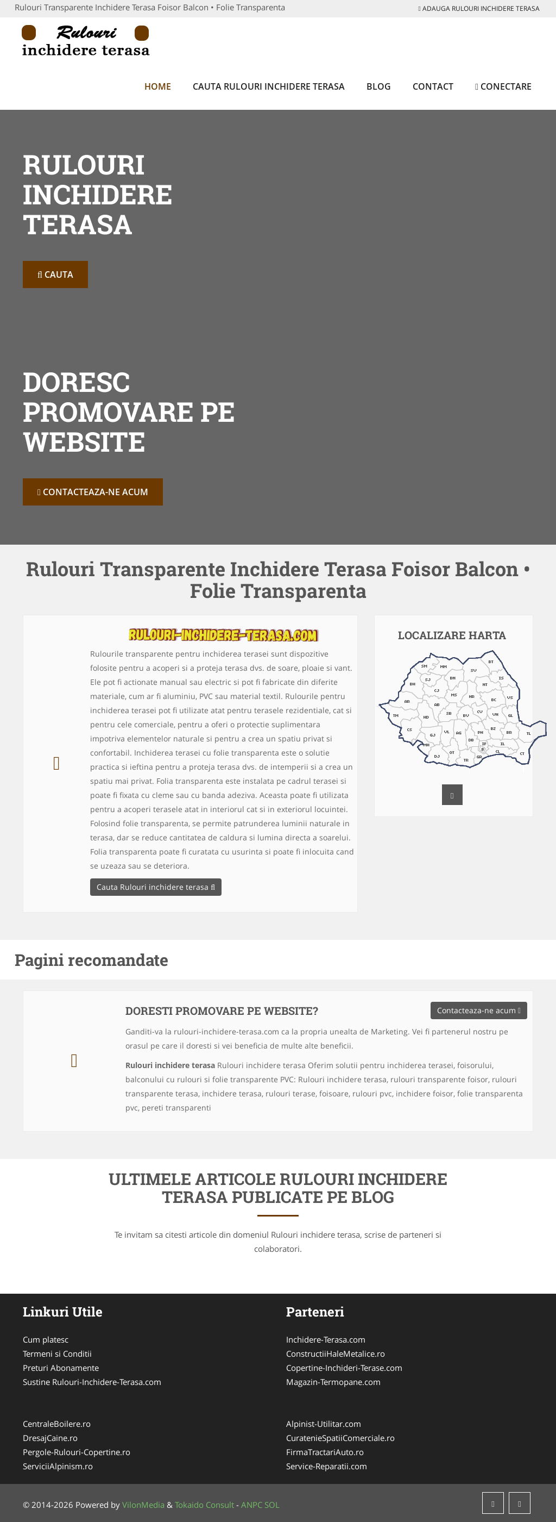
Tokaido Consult (204, 1504)
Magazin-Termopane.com (333, 1381)
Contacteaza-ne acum (92, 492)
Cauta (55, 274)
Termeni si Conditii (57, 1353)
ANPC (251, 1504)
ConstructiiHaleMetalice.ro (335, 1353)
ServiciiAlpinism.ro (58, 1466)
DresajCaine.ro (50, 1437)
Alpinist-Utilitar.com (323, 1423)
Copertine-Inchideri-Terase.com (344, 1367)
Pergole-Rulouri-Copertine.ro (76, 1451)
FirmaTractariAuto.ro (325, 1451)
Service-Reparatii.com (326, 1466)
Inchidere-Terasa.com (325, 1339)
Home (157, 86)
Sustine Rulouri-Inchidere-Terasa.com (92, 1381)
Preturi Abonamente (61, 1367)
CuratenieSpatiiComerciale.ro (340, 1437)
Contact (433, 86)
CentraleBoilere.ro (57, 1423)
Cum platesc (45, 1339)
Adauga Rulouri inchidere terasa (479, 8)
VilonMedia (143, 1504)
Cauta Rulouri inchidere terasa (269, 86)
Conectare (503, 86)
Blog (379, 86)
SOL (272, 1504)
